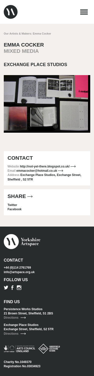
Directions (15, 317)
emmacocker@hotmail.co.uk (39, 170)
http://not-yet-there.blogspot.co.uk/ (48, 166)
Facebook (15, 209)
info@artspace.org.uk (19, 272)
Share (20, 196)
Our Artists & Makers (17, 33)
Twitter (12, 205)
